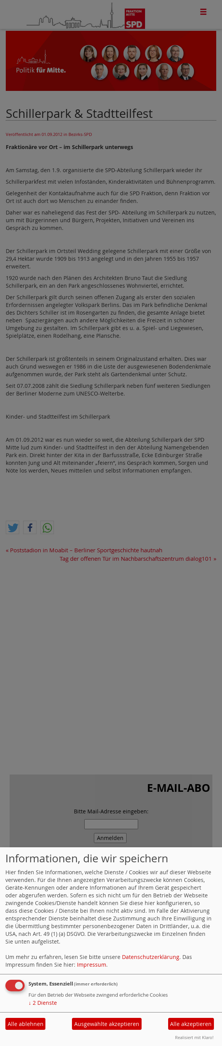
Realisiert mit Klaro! (194, 1037)
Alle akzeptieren (191, 1024)
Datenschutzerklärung (150, 957)
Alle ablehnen (25, 1024)
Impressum (91, 964)
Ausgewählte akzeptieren (106, 1024)
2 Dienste (42, 1002)
